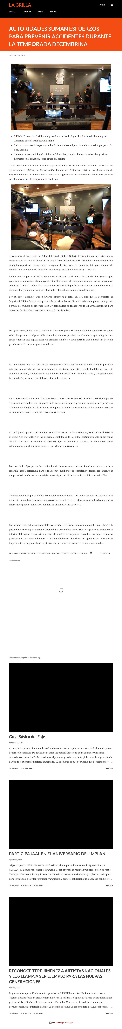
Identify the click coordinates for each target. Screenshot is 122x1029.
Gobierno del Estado (28, 553)
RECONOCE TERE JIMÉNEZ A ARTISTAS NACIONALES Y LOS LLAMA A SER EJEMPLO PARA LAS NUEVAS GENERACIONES (60, 976)
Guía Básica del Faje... (28, 736)
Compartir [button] (105, 553)
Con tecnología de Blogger (61, 1023)
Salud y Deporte (63, 553)
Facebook (12, 11)
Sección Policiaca (79, 553)
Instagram (27, 11)
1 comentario (27, 768)
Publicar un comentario (32, 885)
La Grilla (20, 5)
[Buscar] (102, 5)
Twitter (40, 11)
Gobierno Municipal (47, 553)
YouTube (53, 11)
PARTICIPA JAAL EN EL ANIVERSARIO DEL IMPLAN (57, 853)
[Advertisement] (61, 637)
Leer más (109, 768)
